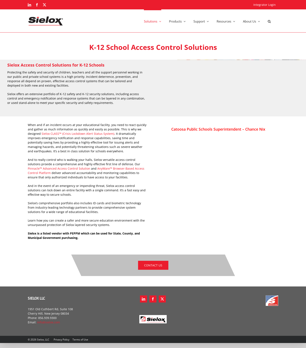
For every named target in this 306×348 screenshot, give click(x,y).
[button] (269, 20)
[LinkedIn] (143, 299)
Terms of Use (80, 339)
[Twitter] (162, 299)
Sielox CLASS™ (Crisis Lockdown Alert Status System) (78, 134)
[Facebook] (152, 299)
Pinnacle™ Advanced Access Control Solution (59, 168)
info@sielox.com (48, 322)
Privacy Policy (61, 339)
